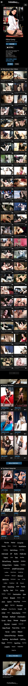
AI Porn (5, 598)
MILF (6, 605)
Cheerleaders (21, 617)
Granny (4, 546)
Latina (13, 632)
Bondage (5, 617)
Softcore (4, 609)
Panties (23, 587)
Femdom (20, 635)
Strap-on (22, 583)
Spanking (5, 639)
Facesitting (11, 587)
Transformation (7, 568)
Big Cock (7, 624)
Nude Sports (13, 579)
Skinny (9, 546)
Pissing (16, 590)
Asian (3, 587)
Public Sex (23, 554)
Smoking (22, 557)
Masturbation (16, 613)
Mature (20, 632)
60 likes (11, 47)
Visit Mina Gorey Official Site (11, 59)
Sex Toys (23, 579)
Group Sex (20, 543)
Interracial (5, 554)
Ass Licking (22, 549)
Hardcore (3, 594)
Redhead (12, 617)
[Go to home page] (16, 2)
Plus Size (6, 542)
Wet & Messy (13, 550)
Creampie (15, 546)
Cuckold (14, 624)
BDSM (17, 586)
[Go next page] (14, 373)
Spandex (23, 628)
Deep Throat (6, 628)
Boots (8, 612)
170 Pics (17, 64)
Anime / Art (21, 624)
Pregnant (23, 620)
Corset (3, 620)
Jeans (3, 602)
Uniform (23, 561)
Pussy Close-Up (12, 609)
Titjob (3, 643)
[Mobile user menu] (1, 1)
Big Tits (6, 590)
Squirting (17, 643)
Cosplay (16, 565)
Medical (13, 542)
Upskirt (9, 602)
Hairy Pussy (17, 601)
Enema (18, 598)
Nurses (7, 632)
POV (25, 609)
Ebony (9, 620)
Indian (22, 590)
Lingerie (7, 647)
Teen (16, 557)
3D (17, 583)
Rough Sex (14, 650)
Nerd (11, 590)
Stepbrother (20, 646)
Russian (9, 594)
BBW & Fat (5, 579)
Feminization (17, 594)
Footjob (20, 609)
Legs (19, 579)
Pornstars (20, 605)
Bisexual (20, 576)
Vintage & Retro (7, 565)
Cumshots (24, 601)
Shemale (14, 575)
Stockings (6, 550)
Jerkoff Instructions (18, 569)
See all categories (13, 655)
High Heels (12, 605)
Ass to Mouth (14, 639)
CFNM (3, 613)
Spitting (22, 639)
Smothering (20, 572)
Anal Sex (24, 643)
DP (11, 554)
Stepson (13, 646)
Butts (16, 554)
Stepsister (16, 561)
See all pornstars (13, 463)
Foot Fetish (7, 575)
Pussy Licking (15, 628)
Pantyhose (11, 583)
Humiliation (22, 546)
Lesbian (5, 583)
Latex (11, 557)
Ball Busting (9, 642)
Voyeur (6, 557)
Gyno (24, 594)
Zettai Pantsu (13, 572)
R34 (23, 598)
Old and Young (6, 561)
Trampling (23, 565)
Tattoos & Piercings (10, 635)
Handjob (24, 612)
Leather (6, 572)
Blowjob (12, 598)
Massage (15, 620)
